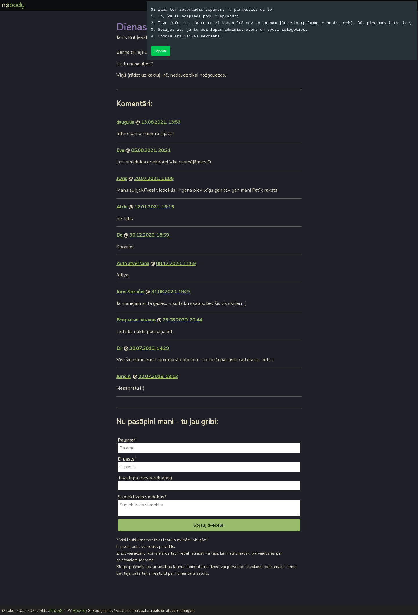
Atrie (121, 207)
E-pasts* (127, 459)
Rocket (79, 610)
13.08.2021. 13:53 (161, 122)
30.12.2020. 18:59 (149, 235)
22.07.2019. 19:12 (158, 376)
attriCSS (55, 610)
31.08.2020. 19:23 (171, 291)
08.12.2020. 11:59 (176, 263)
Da (119, 235)
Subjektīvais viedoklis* (142, 496)
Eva (120, 150)
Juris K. (123, 376)
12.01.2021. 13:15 (154, 207)
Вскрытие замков (136, 320)
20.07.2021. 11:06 (154, 178)
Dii (119, 348)
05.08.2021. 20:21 (151, 150)
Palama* (127, 440)
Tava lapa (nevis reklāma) (145, 477)
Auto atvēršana (132, 263)
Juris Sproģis (130, 291)
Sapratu (160, 51)
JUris (121, 178)
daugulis (125, 122)
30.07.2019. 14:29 (149, 348)
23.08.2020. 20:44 (182, 320)
